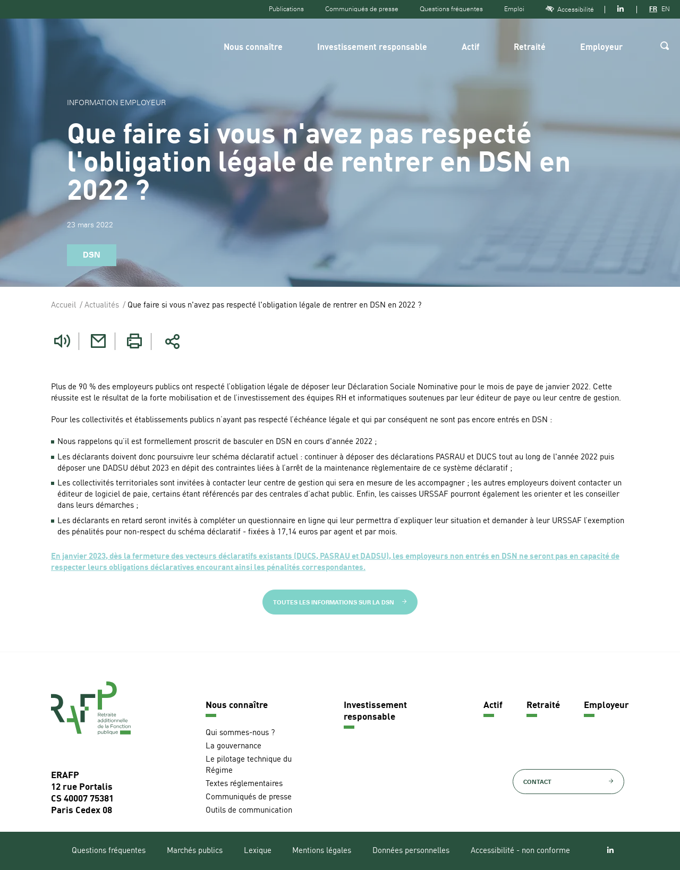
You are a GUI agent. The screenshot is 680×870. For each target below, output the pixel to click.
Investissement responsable (372, 48)
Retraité (530, 48)
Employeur (601, 48)
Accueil (63, 306)
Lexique (257, 851)
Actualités (101, 306)
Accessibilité (570, 9)
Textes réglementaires (244, 784)
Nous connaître (253, 48)
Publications (286, 9)
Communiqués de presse (361, 9)
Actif (470, 48)
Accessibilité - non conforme (520, 851)
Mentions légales (321, 851)
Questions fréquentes (451, 9)
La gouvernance (233, 746)
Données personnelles (410, 851)
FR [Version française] (653, 9)
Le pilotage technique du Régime (249, 765)
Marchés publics (195, 851)
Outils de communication (249, 811)
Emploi (514, 9)
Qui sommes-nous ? (240, 733)
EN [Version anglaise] (665, 9)
